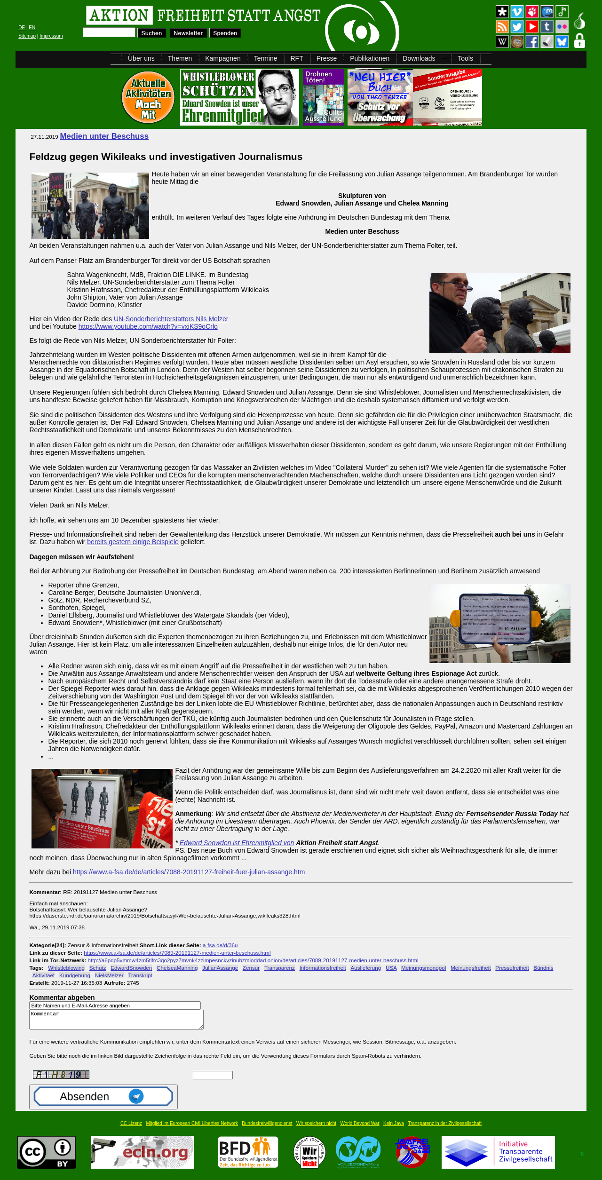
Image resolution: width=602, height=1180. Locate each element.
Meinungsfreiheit (471, 968)
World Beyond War (359, 1127)
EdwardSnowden (131, 968)
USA (391, 968)
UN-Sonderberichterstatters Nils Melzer (171, 319)
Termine (265, 58)
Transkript (140, 975)
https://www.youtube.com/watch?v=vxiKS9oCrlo (148, 326)
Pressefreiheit (512, 968)
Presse (327, 58)
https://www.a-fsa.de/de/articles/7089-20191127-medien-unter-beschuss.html (177, 953)
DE (21, 27)
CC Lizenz (131, 1127)
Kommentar (119, 1022)
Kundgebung (74, 975)
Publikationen (369, 58)
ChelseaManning (177, 968)
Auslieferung (365, 968)
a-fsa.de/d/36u (220, 945)
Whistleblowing (66, 968)
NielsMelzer (109, 975)
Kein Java (393, 1127)
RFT (296, 58)
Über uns (141, 58)
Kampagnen (223, 58)
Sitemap (27, 36)
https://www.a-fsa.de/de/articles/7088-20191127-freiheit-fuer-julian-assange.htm (189, 872)
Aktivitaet (43, 975)
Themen (180, 58)
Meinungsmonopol (423, 968)
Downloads (419, 58)
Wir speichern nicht (316, 1127)
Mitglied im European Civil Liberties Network (192, 1127)
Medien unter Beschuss (104, 136)
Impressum (51, 36)
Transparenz (279, 968)
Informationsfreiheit (323, 968)
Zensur (251, 968)
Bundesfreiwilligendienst (267, 1127)
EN (32, 27)
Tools (465, 58)
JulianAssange (220, 968)
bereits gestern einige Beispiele (133, 542)
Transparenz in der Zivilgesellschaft (445, 1127)
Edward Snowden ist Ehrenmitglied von (237, 843)
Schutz (97, 968)
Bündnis (543, 968)
